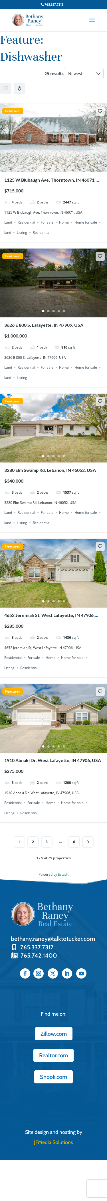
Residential (26, 222)
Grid (5, 88)
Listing (22, 232)
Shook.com (53, 1076)
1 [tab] (43, 166)
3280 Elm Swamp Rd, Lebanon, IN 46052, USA (50, 470)
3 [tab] (54, 166)
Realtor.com (53, 1055)
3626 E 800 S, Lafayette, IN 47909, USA (43, 325)
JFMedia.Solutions (53, 1142)
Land (8, 222)
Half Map (20, 88)
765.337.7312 (32, 947)
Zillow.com (54, 1033)
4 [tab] (59, 166)
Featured (13, 111)
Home (64, 222)
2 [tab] (48, 166)
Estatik (63, 874)
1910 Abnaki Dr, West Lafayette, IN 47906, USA (52, 760)
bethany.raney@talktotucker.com (53, 938)
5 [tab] (64, 166)
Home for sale (85, 222)
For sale (47, 222)
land (7, 232)
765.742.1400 (34, 955)
